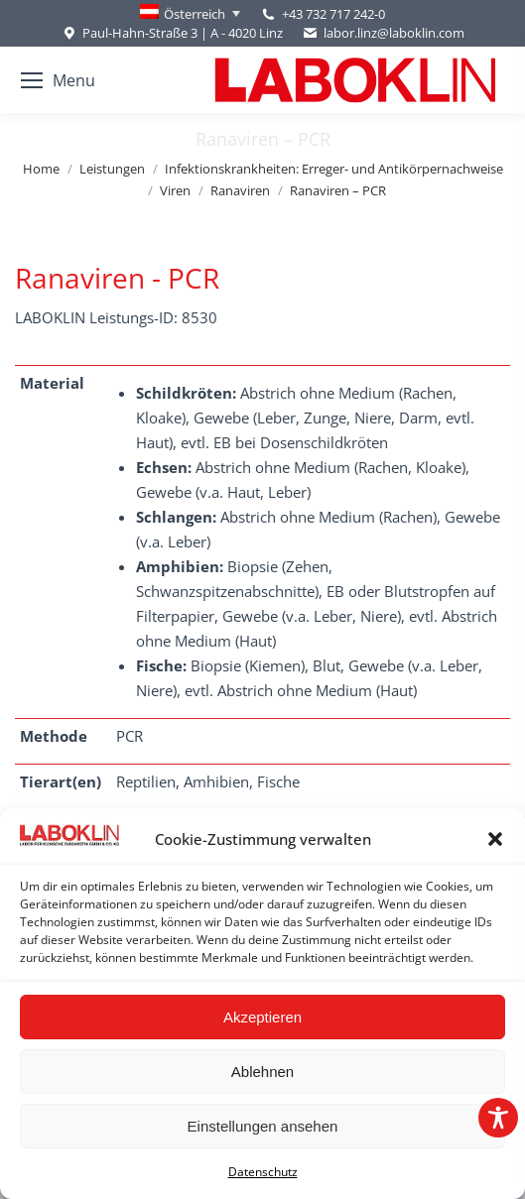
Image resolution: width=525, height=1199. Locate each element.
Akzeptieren (262, 1017)
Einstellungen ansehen (263, 1126)
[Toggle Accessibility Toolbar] (498, 1117)
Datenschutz (263, 1171)
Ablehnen (262, 1071)
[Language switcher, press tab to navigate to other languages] (190, 14)
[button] (495, 839)
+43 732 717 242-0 (333, 14)
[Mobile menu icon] (58, 80)
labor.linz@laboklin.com (383, 33)
